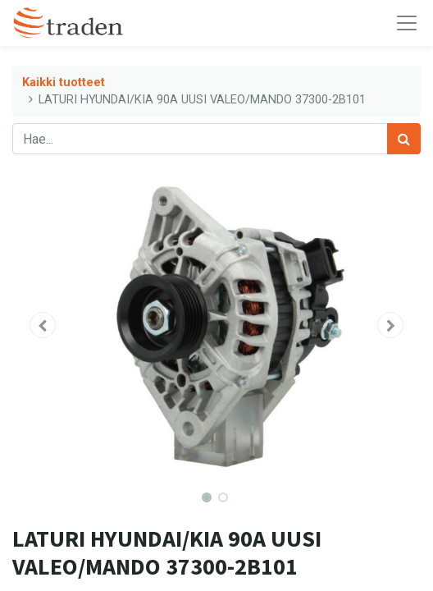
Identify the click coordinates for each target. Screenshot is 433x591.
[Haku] (404, 138)
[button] (43, 325)
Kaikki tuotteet (63, 82)
